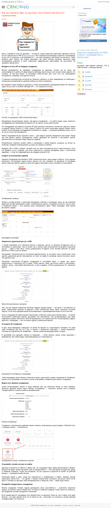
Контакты (51, 505)
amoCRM (88, 85)
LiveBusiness (87, 8)
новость (71, 505)
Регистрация (105, 1)
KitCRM (87, 72)
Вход (99, 1)
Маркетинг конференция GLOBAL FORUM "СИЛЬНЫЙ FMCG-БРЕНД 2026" (92, 55)
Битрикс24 (89, 76)
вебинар (77, 505)
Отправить (81, 94)
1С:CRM (88, 81)
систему (65, 505)
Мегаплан (88, 89)
